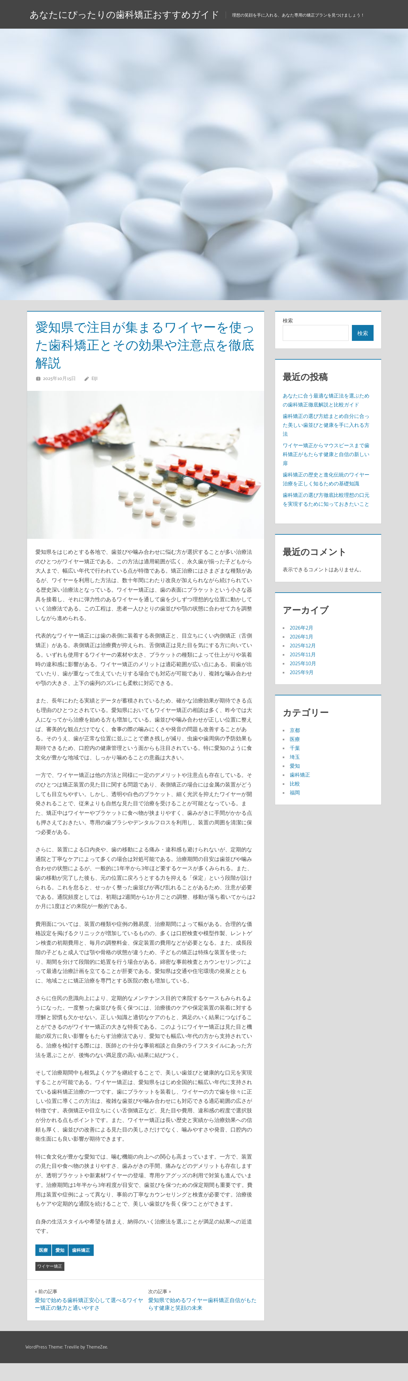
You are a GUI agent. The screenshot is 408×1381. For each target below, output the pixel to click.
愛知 (59, 1268)
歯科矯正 (81, 1268)
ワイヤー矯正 (49, 1283)
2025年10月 (303, 681)
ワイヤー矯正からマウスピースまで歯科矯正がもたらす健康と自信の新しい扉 (326, 472)
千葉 (295, 766)
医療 (43, 1268)
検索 (288, 338)
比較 (295, 801)
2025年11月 (303, 672)
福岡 (295, 810)
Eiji (94, 396)
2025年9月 (302, 690)
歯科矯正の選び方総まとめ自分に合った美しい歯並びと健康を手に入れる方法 (326, 443)
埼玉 (295, 775)
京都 (295, 748)
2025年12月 (303, 663)
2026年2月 (301, 645)
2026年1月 (301, 654)
